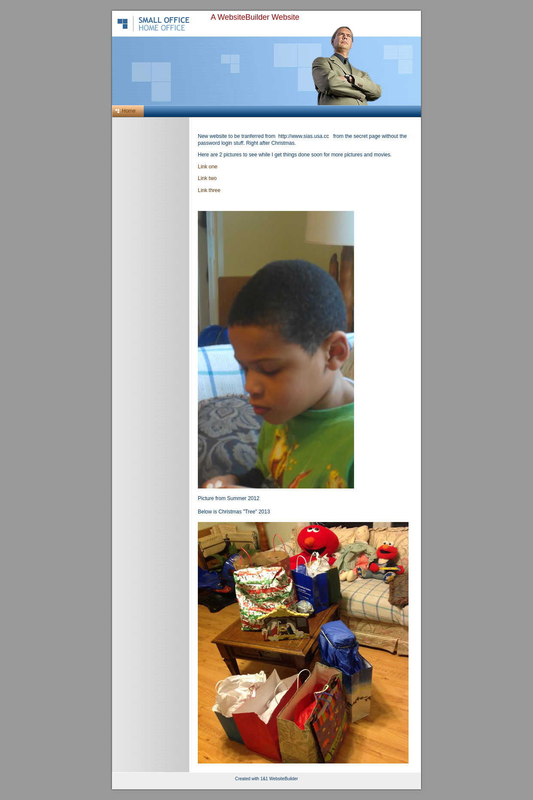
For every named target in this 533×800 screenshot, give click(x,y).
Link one (207, 167)
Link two (207, 178)
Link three (209, 190)
